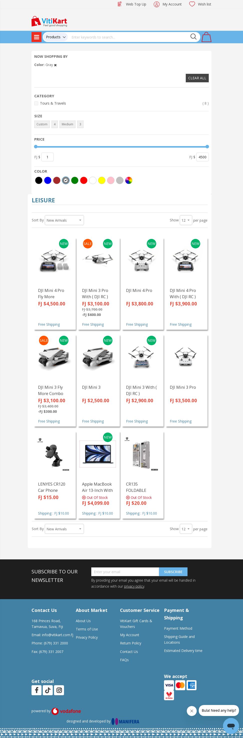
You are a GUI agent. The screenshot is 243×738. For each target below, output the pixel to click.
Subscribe (173, 571)
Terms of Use (87, 629)
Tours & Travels (124, 103)
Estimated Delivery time (183, 650)
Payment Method (178, 628)
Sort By (38, 220)
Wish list (204, 4)
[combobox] (134, 37)
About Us (83, 620)
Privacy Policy (87, 637)
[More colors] (128, 180)
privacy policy (134, 586)
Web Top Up (136, 4)
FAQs (124, 659)
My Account (172, 4)
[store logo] (49, 21)
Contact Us (129, 651)
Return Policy (130, 643)
